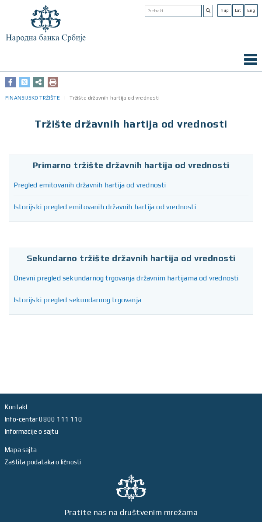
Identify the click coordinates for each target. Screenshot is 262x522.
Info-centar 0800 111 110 (43, 419)
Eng (251, 10)
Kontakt (16, 407)
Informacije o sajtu (31, 431)
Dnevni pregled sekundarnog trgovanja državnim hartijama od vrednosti (126, 278)
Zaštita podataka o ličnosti (42, 462)
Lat (238, 10)
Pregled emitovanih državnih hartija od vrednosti (90, 185)
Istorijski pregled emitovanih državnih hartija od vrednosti (105, 207)
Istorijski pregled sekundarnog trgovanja (77, 300)
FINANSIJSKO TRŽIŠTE (32, 98)
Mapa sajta (20, 449)
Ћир (224, 10)
